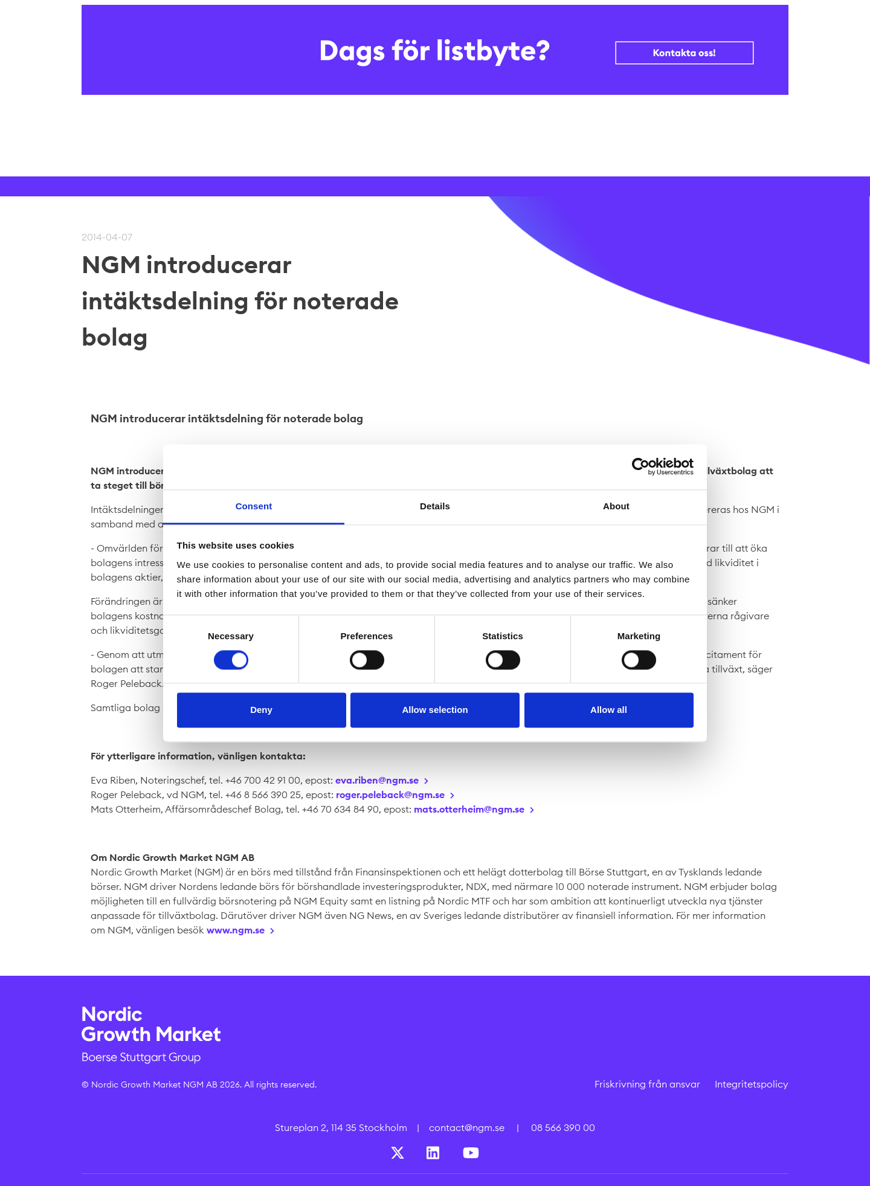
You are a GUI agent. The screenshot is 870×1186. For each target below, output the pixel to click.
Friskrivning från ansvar (647, 1084)
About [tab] (616, 506)
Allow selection (435, 710)
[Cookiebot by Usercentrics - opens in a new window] (641, 466)
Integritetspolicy (751, 1084)
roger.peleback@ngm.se (390, 794)
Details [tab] (435, 506)
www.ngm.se (236, 930)
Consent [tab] (254, 506)
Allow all (608, 710)
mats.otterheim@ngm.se (469, 809)
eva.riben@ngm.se (377, 780)
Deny (261, 710)
